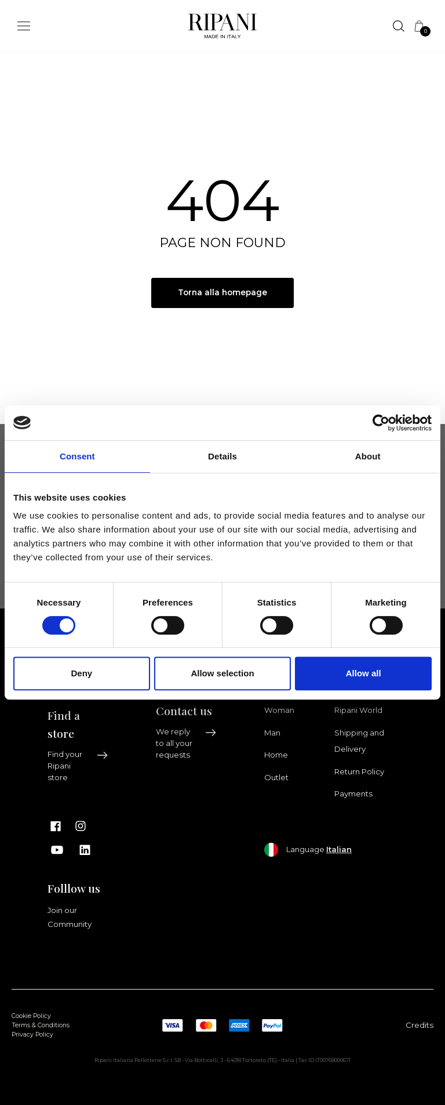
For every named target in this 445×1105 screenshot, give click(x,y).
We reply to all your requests (186, 743)
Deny (81, 673)
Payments (353, 794)
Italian (339, 849)
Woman (279, 710)
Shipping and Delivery (359, 740)
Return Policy (359, 771)
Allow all (363, 673)
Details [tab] (222, 456)
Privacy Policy (32, 1034)
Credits (419, 1025)
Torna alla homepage (223, 293)
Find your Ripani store (78, 766)
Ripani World (358, 710)
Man (272, 732)
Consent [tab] (77, 456)
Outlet (276, 777)
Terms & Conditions (41, 1026)
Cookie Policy (31, 1016)
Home (276, 755)
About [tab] (368, 456)
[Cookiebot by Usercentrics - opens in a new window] (381, 423)
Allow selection (222, 673)
